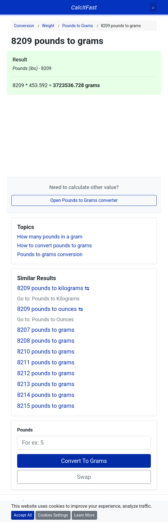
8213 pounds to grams (45, 384)
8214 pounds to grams (45, 395)
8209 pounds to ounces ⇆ (50, 309)
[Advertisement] (84, 135)
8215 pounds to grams (45, 405)
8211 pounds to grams (45, 362)
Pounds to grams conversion (50, 254)
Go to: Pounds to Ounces (45, 319)
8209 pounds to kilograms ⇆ (53, 288)
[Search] (153, 7)
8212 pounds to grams (45, 373)
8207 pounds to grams (45, 329)
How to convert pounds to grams (54, 245)
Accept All (23, 515)
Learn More (84, 515)
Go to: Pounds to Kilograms (48, 299)
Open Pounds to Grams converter (84, 200)
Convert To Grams (84, 460)
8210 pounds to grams (45, 351)
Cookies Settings (53, 515)
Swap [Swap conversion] (84, 476)
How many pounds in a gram (49, 237)
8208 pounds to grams (45, 340)
